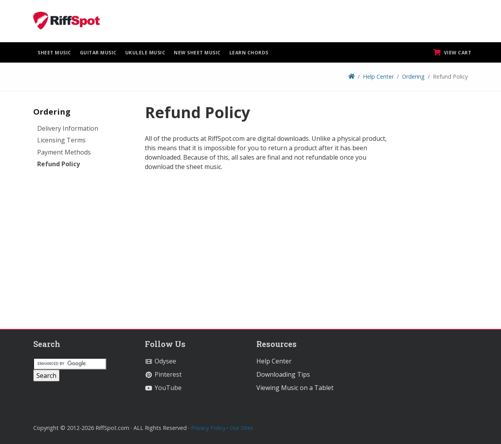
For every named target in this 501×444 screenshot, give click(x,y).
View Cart (452, 52)
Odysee (160, 361)
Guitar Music (98, 52)
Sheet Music (54, 52)
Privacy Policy (208, 427)
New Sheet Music (197, 52)
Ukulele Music (145, 52)
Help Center (378, 76)
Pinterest (163, 374)
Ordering (413, 76)
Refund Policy (58, 164)
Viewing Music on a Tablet (294, 387)
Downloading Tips (283, 374)
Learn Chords (249, 52)
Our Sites (241, 427)
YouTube (163, 387)
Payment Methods (64, 152)
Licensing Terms (61, 140)
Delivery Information (67, 128)
